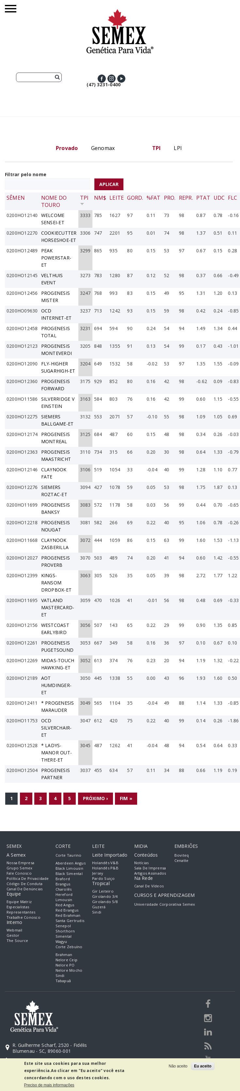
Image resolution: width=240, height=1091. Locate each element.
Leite (116, 197)
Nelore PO (65, 965)
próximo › (95, 798)
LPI (178, 148)
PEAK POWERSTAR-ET (56, 257)
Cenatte (181, 860)
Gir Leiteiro (103, 891)
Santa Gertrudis (70, 920)
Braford (63, 878)
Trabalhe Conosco (23, 917)
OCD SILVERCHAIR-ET (56, 727)
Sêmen (16, 197)
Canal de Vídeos (149, 885)
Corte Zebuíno (69, 946)
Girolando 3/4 (105, 896)
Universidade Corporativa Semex (164, 904)
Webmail (15, 930)
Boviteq (181, 855)
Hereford (64, 894)
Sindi (60, 975)
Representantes (21, 912)
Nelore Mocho (69, 970)
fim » (126, 798)
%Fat (154, 197)
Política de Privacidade (28, 878)
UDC (219, 197)
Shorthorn (65, 931)
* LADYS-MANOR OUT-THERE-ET (56, 752)
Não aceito (178, 1066)
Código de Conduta (24, 883)
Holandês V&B (105, 862)
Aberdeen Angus (71, 863)
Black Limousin (69, 868)
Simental (64, 936)
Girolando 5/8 (105, 901)
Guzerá (98, 906)
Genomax (103, 148)
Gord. (135, 197)
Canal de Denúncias (24, 888)
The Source (17, 940)
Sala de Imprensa (150, 867)
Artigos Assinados (150, 873)
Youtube (121, 79)
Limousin (64, 899)
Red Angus (65, 904)
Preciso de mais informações (49, 1085)
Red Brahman (68, 915)
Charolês (64, 889)
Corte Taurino (69, 855)
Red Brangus (67, 910)
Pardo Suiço (103, 878)
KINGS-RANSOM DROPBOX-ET (56, 582)
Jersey (97, 873)
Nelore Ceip (67, 959)
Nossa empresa (20, 862)
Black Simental (69, 873)
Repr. (186, 197)
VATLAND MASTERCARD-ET (57, 607)
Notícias (141, 862)
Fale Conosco (19, 873)
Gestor (13, 935)
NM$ (100, 197)
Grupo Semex (20, 867)
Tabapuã (63, 980)
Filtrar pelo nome (25, 174)
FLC (232, 197)
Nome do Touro (54, 201)
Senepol (63, 925)
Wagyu (61, 941)
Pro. (170, 197)
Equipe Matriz (19, 901)
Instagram (111, 79)
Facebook (102, 79)
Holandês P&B (105, 867)
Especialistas (18, 906)
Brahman (64, 954)
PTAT (203, 197)
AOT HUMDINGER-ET (56, 685)
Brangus (63, 883)
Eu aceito (202, 1066)
